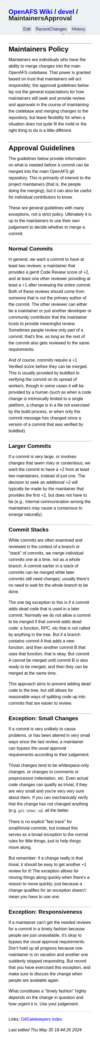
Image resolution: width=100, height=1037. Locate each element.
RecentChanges (51, 29)
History (78, 29)
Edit (27, 29)
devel (66, 11)
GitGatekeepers (36, 1018)
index (57, 1018)
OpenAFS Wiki (31, 11)
